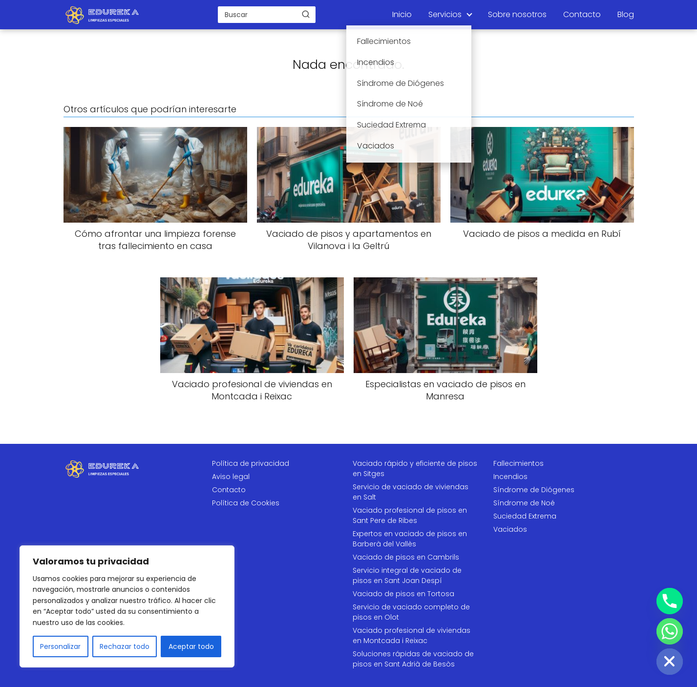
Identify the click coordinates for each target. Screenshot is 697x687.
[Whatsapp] (669, 631)
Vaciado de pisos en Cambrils (406, 557)
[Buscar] (306, 14)
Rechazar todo (124, 646)
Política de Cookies (245, 503)
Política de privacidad (250, 463)
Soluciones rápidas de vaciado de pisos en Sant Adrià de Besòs (413, 659)
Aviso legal (231, 476)
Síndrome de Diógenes (533, 490)
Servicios (445, 14)
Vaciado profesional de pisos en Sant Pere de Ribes (410, 515)
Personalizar (60, 646)
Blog (625, 14)
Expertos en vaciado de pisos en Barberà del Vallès (410, 539)
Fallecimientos (518, 463)
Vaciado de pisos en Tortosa (403, 594)
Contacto (582, 14)
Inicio (402, 14)
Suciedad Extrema (524, 516)
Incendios (510, 476)
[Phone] (669, 601)
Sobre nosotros (517, 14)
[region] (127, 606)
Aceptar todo (191, 646)
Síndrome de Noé (524, 503)
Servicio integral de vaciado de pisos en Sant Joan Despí (407, 575)
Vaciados (510, 529)
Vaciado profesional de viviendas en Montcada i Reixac (411, 635)
